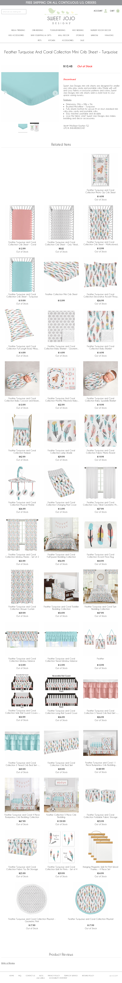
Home (11, 975)
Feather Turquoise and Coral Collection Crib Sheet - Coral (22, 243)
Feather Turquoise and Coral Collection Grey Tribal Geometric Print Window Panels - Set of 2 (100, 503)
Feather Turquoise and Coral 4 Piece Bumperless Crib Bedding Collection (22, 816)
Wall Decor (63, 35)
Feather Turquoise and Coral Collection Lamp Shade (61, 451)
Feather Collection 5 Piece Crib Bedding (61, 816)
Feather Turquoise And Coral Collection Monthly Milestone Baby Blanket (61, 399)
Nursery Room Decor (101, 30)
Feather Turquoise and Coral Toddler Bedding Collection (61, 607)
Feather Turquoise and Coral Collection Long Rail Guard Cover (61, 711)
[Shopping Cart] (118, 10)
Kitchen (51, 40)
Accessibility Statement (58, 978)
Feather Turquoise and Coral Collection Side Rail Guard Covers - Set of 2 (22, 711)
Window (94, 35)
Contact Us (30, 975)
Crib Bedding (37, 30)
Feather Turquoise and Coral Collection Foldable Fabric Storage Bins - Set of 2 (100, 816)
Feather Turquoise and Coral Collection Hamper (22, 451)
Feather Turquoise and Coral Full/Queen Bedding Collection (61, 555)
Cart (112, 11)
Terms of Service (71, 975)
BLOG (41, 975)
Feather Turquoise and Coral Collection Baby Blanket (100, 347)
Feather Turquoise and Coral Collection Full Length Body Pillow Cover (22, 347)
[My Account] (105, 11)
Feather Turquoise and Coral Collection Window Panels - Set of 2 (22, 555)
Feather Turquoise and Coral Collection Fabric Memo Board (100, 451)
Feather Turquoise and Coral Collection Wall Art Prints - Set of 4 (61, 868)
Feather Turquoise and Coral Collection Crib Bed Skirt (61, 764)
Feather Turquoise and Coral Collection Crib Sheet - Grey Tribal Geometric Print (61, 243)
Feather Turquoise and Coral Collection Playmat (90, 919)
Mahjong (109, 35)
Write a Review (8, 963)
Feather (100, 658)
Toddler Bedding (57, 30)
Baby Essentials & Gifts (41, 35)
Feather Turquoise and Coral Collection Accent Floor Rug (100, 555)
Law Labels (40, 978)
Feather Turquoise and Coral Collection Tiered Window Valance (61, 659)
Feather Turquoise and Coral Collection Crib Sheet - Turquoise (22, 295)
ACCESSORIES (67, 40)
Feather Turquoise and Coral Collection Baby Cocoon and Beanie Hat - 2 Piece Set (22, 399)
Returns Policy (88, 975)
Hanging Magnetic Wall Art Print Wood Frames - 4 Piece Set (100, 868)
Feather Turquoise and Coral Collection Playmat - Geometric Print (31, 920)
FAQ (19, 975)
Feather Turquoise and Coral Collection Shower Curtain (22, 607)
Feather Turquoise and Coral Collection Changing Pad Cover (61, 503)
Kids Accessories (16, 35)
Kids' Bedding (78, 30)
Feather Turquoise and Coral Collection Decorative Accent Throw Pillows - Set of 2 (100, 295)
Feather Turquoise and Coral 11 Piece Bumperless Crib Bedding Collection (100, 763)
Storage (80, 35)
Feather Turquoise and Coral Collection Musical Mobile (22, 503)
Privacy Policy (54, 975)
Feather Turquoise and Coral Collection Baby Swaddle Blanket (100, 399)
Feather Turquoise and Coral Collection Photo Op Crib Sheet (100, 191)
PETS (39, 40)
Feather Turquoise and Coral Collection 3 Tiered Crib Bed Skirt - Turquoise (22, 764)
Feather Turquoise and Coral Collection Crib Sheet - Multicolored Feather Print (100, 243)
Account (98, 11)
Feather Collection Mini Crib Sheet (61, 294)
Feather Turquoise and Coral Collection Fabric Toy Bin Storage (22, 868)
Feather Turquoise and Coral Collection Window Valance (22, 659)
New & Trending (18, 30)
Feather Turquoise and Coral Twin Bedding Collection (100, 607)
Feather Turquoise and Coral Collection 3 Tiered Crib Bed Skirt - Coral (100, 711)
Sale (82, 40)
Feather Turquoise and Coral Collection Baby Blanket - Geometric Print (61, 347)
